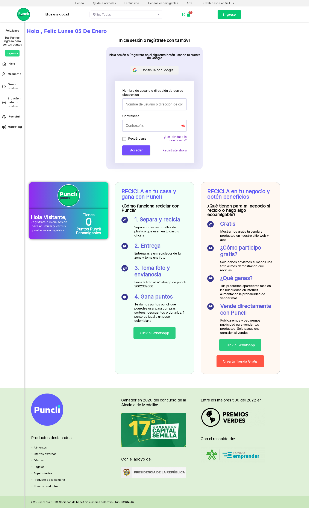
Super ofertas (43, 473)
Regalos (39, 466)
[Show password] (183, 126)
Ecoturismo (131, 3)
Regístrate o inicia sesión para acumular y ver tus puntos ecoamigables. (48, 226)
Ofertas (39, 460)
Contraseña (130, 116)
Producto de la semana (49, 479)
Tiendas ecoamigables (163, 3)
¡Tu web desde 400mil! (217, 3)
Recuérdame (137, 138)
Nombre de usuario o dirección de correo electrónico (152, 92)
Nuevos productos (46, 486)
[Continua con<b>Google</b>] (154, 70)
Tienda (79, 3)
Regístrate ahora (174, 150)
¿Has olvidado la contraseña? (175, 138)
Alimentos (40, 447)
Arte (189, 3)
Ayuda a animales (104, 3)
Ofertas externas (45, 454)
